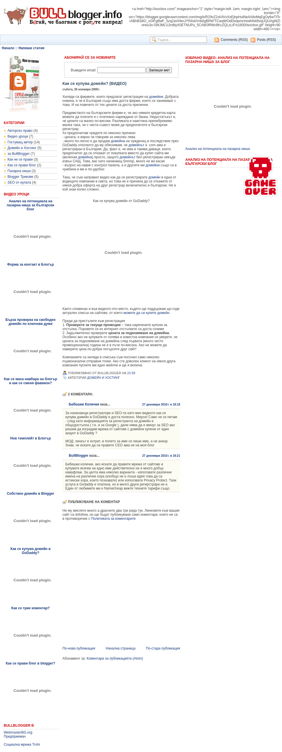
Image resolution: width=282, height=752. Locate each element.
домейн (154, 177)
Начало (8, 48)
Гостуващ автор (20, 142)
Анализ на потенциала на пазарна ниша (217, 149)
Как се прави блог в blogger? (30, 663)
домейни (156, 97)
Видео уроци (17, 136)
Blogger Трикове (20, 177)
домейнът (136, 145)
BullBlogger (78, 456)
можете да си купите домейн (146, 313)
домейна (118, 141)
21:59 (131, 373)
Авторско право (20, 131)
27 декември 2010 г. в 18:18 (161, 404)
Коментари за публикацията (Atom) (115, 658)
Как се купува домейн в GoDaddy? (30, 551)
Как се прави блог (21, 165)
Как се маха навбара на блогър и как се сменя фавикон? (30, 381)
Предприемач (15, 736)
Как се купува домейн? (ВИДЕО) (94, 83)
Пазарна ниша (19, 171)
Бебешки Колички (84, 404)
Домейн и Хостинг (21, 148)
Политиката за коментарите (113, 519)
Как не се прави (20, 159)
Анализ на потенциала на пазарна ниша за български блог (30, 205)
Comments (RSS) (234, 40)
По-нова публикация (78, 648)
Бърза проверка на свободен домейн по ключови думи (30, 322)
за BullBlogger (18, 154)
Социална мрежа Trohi (22, 745)
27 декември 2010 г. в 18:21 (161, 455)
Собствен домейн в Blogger (30, 494)
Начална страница (120, 648)
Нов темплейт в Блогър (30, 438)
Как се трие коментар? (30, 608)
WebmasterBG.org (18, 732)
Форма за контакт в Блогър (30, 264)
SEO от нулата (19, 182)
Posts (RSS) (266, 40)
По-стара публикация (163, 648)
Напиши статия (31, 48)
